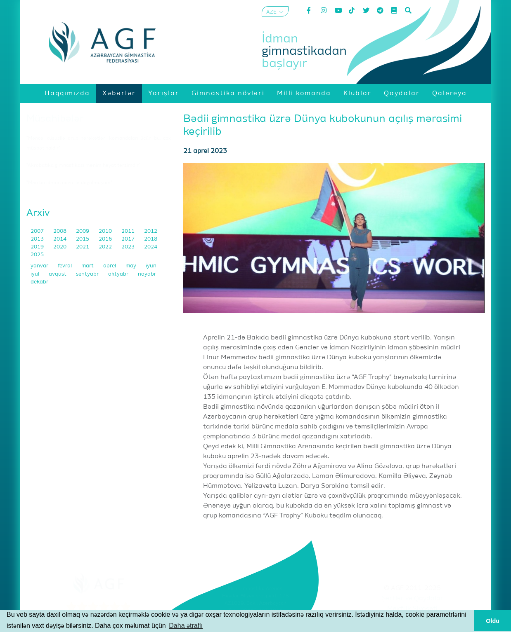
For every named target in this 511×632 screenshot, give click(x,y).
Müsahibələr (55, 119)
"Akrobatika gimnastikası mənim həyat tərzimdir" (83, 165)
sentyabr (88, 274)
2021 (83, 247)
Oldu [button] (492, 621)
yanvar (40, 266)
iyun (151, 266)
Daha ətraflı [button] (186, 625)
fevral (65, 266)
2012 (150, 231)
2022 (106, 247)
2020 (60, 247)
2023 (128, 247)
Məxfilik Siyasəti (412, 609)
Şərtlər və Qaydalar (412, 598)
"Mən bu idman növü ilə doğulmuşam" (69, 182)
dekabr (39, 282)
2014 (60, 239)
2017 (128, 239)
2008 (60, 231)
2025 (37, 254)
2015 (83, 239)
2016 (106, 239)
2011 (128, 231)
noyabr (147, 274)
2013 (38, 239)
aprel (110, 266)
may (131, 266)
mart (88, 266)
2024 (150, 247)
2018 (150, 239)
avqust (58, 274)
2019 (38, 247)
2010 (106, 231)
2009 (83, 231)
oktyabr (119, 274)
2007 (38, 231)
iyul (35, 274)
